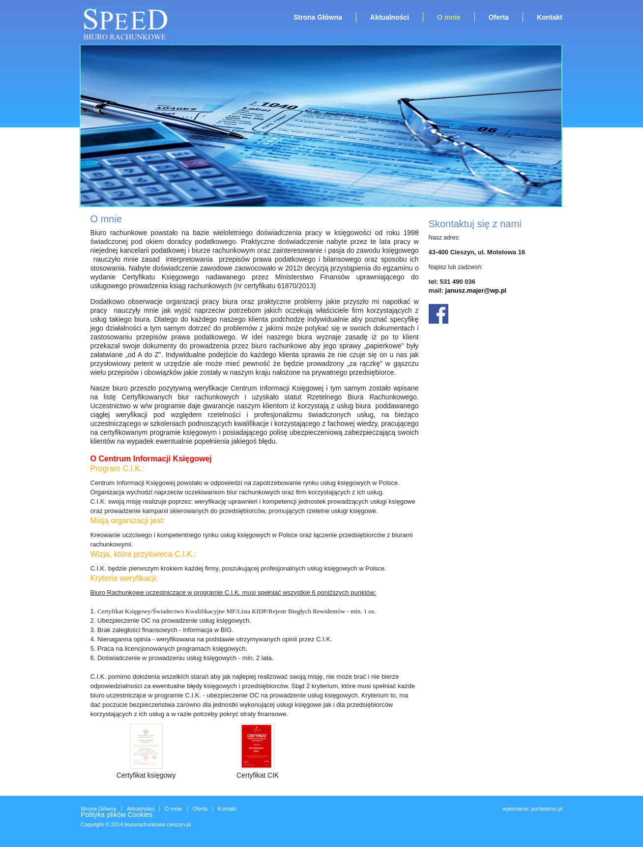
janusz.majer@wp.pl (476, 290)
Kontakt (549, 17)
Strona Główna (317, 17)
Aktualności (389, 17)
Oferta (499, 17)
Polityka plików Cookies (116, 814)
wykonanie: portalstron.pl (532, 809)
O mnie (448, 17)
